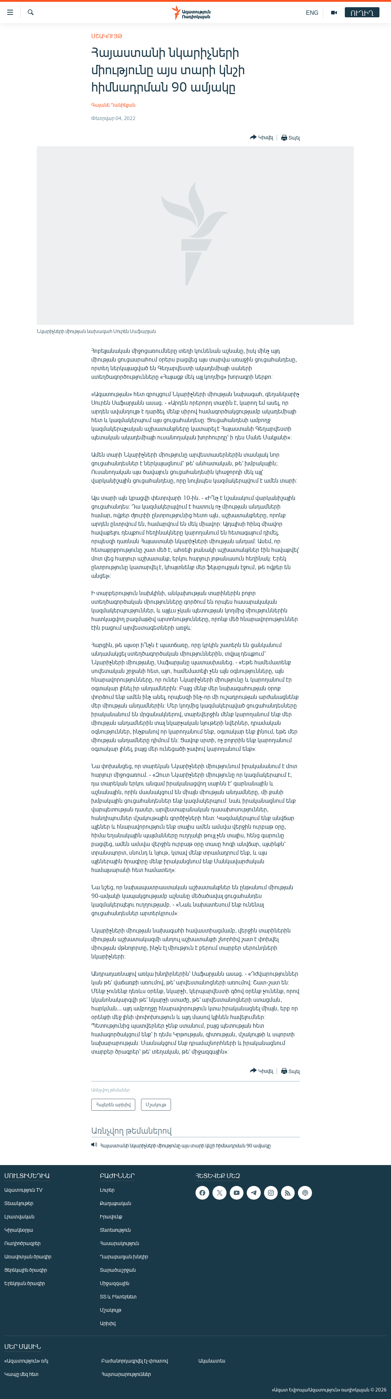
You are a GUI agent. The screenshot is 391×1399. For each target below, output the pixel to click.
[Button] (261, 137)
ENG (312, 12)
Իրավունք (111, 1216)
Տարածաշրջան (118, 1270)
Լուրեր (107, 1190)
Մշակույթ (106, 35)
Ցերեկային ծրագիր (25, 1270)
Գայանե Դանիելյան (113, 105)
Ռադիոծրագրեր (22, 1243)
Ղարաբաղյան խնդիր (124, 1256)
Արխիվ (107, 1323)
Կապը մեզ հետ (21, 1374)
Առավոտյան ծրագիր (27, 1256)
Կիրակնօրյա (18, 1230)
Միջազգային (114, 1283)
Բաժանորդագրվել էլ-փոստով (134, 1361)
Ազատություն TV (23, 1190)
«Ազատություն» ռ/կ (26, 1361)
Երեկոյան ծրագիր (24, 1283)
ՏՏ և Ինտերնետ (118, 1296)
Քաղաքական (115, 1203)
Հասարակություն (119, 1243)
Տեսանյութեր (18, 1203)
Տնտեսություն (115, 1230)
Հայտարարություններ (126, 1374)
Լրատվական (19, 1216)
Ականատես (211, 1361)
